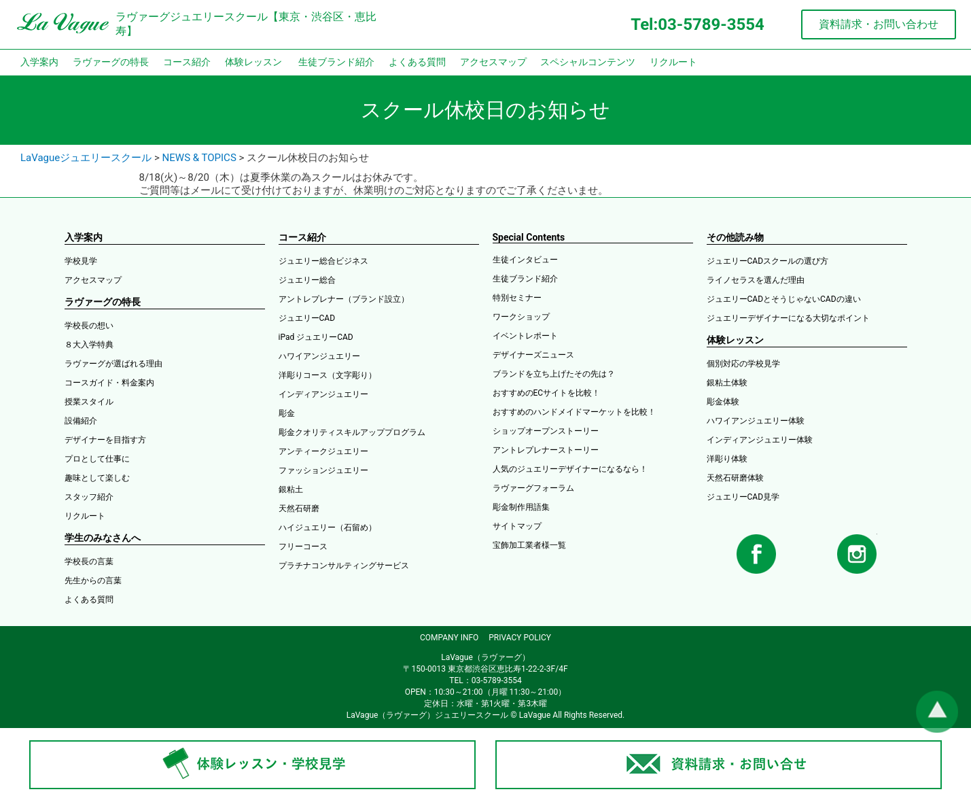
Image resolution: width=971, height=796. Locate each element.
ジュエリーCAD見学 (743, 497)
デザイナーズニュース (533, 355)
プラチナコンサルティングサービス (344, 565)
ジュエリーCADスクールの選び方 (768, 261)
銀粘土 (291, 489)
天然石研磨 (299, 508)
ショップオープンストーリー (546, 431)
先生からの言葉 (93, 580)
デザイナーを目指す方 (105, 440)
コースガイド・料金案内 (109, 382)
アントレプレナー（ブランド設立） (344, 299)
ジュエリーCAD (307, 318)
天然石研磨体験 (735, 478)
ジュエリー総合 (307, 280)
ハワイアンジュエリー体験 (756, 421)
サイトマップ (517, 526)
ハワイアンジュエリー (319, 356)
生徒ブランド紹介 (336, 61)
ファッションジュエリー (323, 470)
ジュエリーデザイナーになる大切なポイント (788, 318)
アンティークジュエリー (323, 451)
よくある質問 (417, 61)
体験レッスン (253, 61)
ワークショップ (521, 317)
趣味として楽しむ (97, 478)
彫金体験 (723, 401)
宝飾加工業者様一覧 (529, 545)
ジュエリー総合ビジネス (323, 261)
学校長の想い (89, 325)
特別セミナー (517, 297)
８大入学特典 (89, 344)
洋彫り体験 (727, 459)
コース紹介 (187, 61)
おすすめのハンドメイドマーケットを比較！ (574, 412)
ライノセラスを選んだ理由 (756, 280)
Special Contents (529, 237)
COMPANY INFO (449, 637)
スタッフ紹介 (89, 497)
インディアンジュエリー (323, 394)
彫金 (287, 413)
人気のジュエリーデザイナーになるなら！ (570, 469)
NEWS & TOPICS (199, 158)
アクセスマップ (493, 61)
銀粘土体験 (727, 382)
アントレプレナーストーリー (546, 450)
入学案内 (39, 61)
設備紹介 (81, 421)
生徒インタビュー (525, 259)
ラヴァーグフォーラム (533, 488)
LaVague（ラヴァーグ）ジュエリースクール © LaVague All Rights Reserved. (485, 715)
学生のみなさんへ (103, 537)
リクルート (673, 61)
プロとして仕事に (97, 459)
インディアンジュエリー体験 (760, 440)
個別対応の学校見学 (743, 363)
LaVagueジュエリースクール (86, 158)
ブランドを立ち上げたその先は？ (554, 374)
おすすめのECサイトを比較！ (547, 393)
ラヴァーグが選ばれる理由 (113, 363)
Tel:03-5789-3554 (697, 24)
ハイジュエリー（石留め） (327, 527)
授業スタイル (89, 401)
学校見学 (81, 261)
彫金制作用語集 (521, 507)
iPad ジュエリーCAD (316, 337)
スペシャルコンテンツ (587, 61)
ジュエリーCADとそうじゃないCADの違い (784, 299)
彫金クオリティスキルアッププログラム (352, 432)
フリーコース (303, 546)
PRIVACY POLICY (520, 637)
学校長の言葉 (89, 561)
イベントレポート (525, 336)
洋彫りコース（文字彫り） (327, 375)
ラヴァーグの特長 (111, 61)
